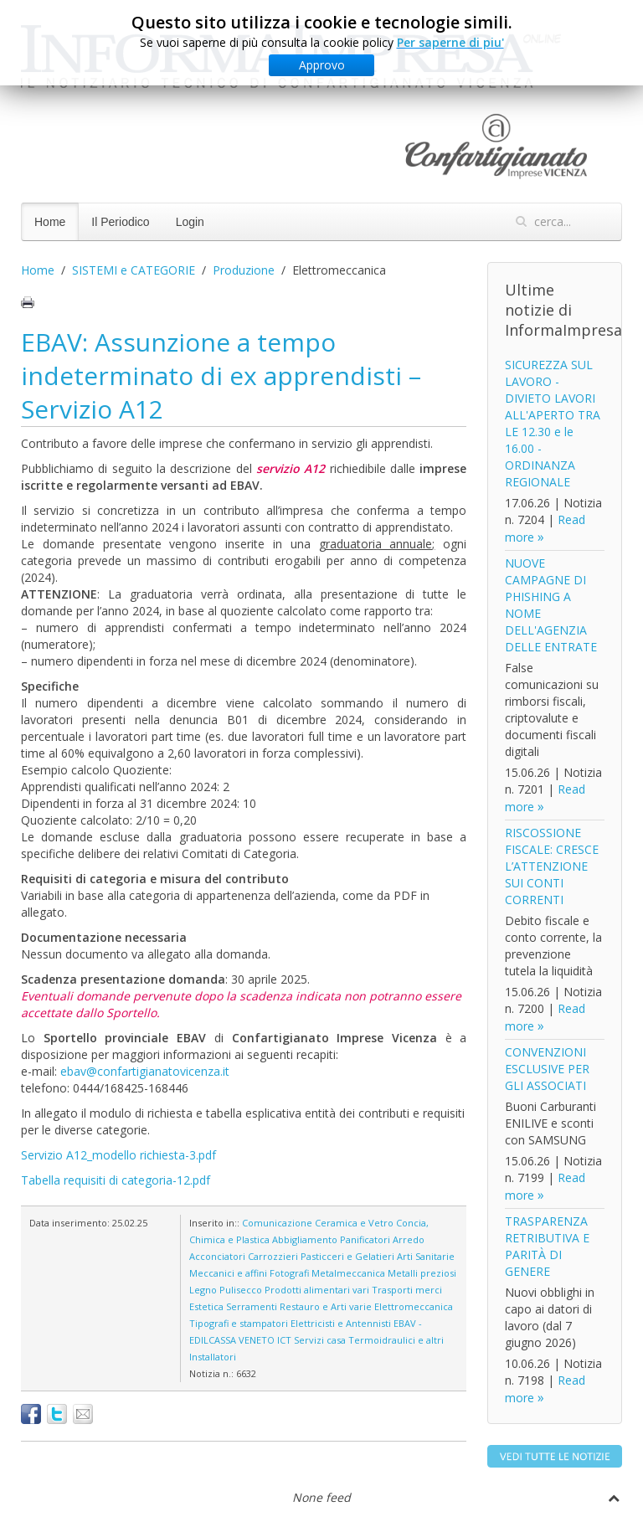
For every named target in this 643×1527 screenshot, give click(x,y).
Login (190, 222)
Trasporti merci (407, 1289)
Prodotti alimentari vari (317, 1289)
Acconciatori (217, 1256)
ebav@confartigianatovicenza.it (144, 1071)
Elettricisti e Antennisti (341, 1323)
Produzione (244, 270)
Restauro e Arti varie (326, 1306)
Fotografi (289, 1273)
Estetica (206, 1306)
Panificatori (365, 1239)
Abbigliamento (304, 1239)
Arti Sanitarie (426, 1256)
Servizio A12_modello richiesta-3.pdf (118, 1155)
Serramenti (251, 1306)
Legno (203, 1289)
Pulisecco (240, 1289)
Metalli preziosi (422, 1273)
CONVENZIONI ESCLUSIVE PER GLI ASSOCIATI (547, 1068)
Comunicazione (277, 1222)
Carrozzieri (273, 1256)
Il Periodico (120, 222)
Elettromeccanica (413, 1306)
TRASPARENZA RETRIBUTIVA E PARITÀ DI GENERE (547, 1246)
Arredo (408, 1239)
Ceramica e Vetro (354, 1222)
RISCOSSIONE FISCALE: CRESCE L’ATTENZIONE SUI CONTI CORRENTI (552, 866)
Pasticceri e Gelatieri (347, 1256)
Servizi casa (320, 1340)
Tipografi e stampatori (238, 1323)
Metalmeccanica (348, 1273)
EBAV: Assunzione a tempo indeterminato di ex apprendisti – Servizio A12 (221, 375)
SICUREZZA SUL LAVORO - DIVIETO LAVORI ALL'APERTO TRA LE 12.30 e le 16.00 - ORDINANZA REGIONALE (552, 423)
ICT (284, 1340)
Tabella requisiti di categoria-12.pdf (115, 1180)
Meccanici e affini (228, 1273)
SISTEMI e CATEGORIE (133, 270)
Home (49, 222)
